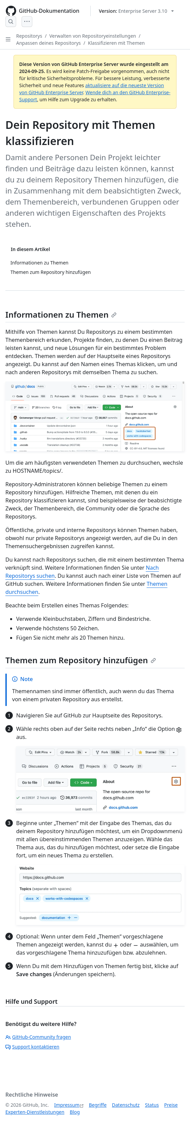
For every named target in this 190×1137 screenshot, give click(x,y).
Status (152, 1105)
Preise (171, 1105)
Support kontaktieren (32, 1046)
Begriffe (98, 1105)
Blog (75, 1112)
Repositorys (29, 36)
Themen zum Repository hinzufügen (80, 660)
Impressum (67, 1105)
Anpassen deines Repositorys (48, 43)
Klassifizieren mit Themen (116, 43)
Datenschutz (125, 1105)
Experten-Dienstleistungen (34, 1112)
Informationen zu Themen (61, 314)
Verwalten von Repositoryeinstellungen (92, 36)
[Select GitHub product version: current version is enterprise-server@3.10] (136, 11)
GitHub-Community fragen (38, 1037)
